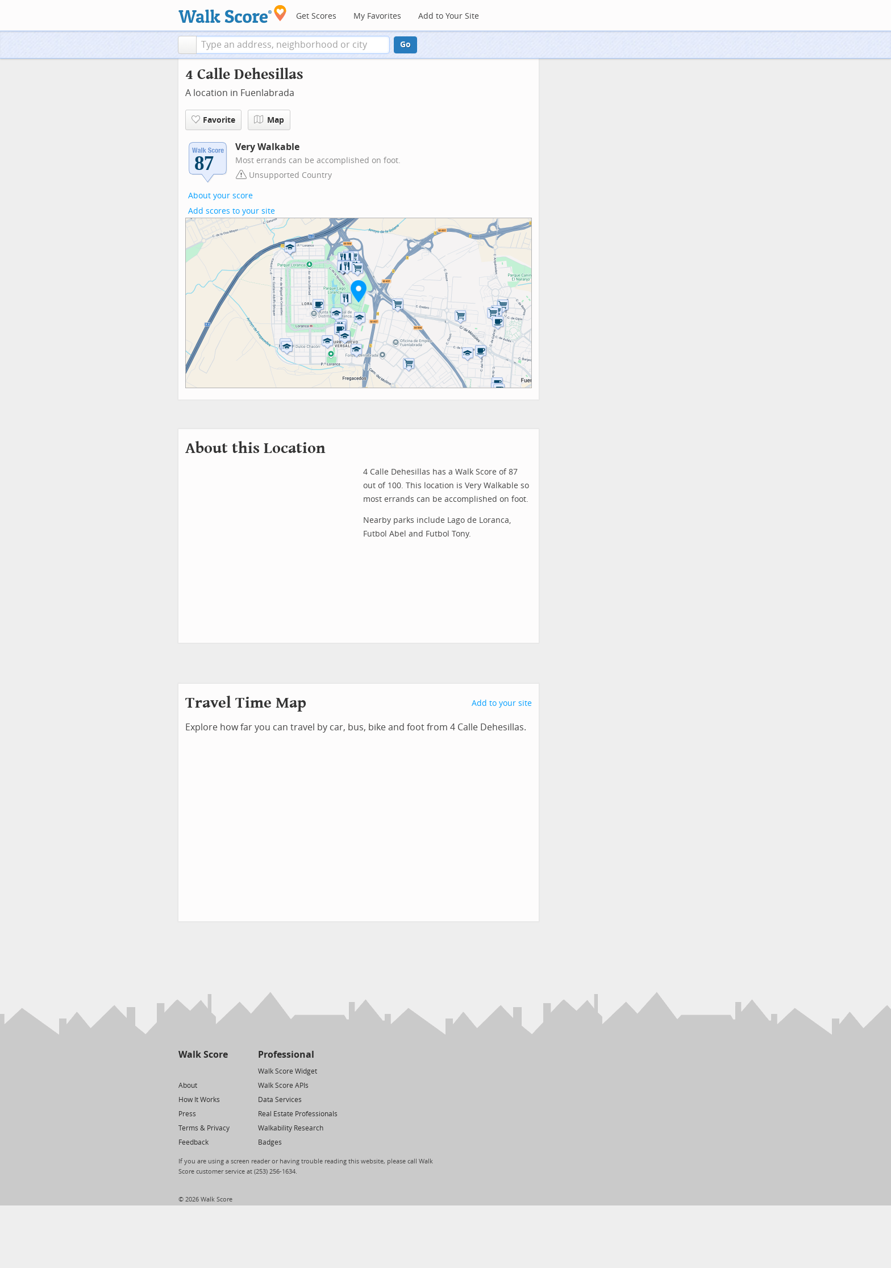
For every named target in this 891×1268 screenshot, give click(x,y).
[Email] (220, 1070)
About (187, 1086)
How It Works (199, 1100)
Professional (286, 1054)
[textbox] (293, 45)
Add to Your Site (448, 16)
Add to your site (502, 703)
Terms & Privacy (204, 1128)
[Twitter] (184, 1070)
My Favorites (377, 16)
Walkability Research (290, 1128)
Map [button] (269, 120)
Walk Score (203, 1054)
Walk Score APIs (283, 1086)
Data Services (280, 1100)
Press (187, 1114)
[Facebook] (202, 1070)
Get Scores (316, 16)
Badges (270, 1142)
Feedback (193, 1142)
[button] (187, 45)
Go (405, 44)
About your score (220, 196)
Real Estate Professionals (298, 1114)
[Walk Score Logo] (232, 14)
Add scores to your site (231, 211)
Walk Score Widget (287, 1071)
